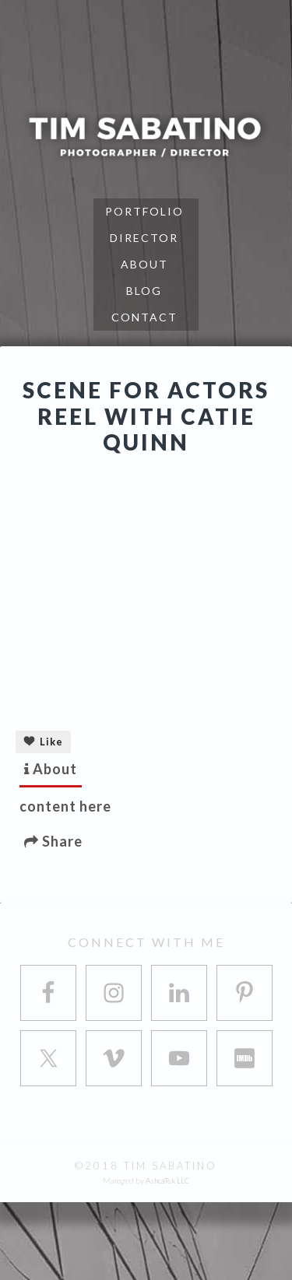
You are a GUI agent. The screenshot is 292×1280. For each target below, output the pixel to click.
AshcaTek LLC (168, 1180)
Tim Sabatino (146, 136)
